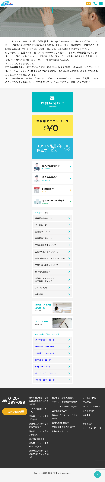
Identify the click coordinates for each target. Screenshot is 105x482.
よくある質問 (52, 287)
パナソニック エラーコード (52, 373)
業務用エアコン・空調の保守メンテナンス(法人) (39, 454)
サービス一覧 (52, 225)
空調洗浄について (52, 231)
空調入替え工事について (52, 245)
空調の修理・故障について (52, 251)
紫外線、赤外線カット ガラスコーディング (65, 417)
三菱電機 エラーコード (52, 346)
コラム (85, 419)
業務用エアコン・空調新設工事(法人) (38, 425)
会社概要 (52, 294)
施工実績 (86, 415)
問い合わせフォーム (91, 406)
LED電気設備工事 (52, 271)
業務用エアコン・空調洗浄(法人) (38, 418)
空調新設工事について (52, 238)
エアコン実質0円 (36, 438)
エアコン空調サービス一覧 (38, 410)
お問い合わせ (16, 411)
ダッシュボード (55, 78)
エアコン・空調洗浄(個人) (63, 397)
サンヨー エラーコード (52, 380)
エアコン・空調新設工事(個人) (65, 402)
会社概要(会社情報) (60, 422)
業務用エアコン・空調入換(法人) (38, 433)
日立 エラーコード (52, 360)
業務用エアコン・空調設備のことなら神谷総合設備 (38, 401)
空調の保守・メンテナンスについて (52, 258)
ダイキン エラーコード (52, 339)
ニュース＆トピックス (92, 428)
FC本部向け (88, 402)
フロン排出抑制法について (52, 265)
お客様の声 (87, 423)
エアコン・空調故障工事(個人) (65, 406)
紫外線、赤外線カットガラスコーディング (52, 279)
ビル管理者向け (89, 397)
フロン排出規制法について (63, 427)
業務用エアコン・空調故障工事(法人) (38, 445)
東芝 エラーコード (52, 366)
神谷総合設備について (52, 218)
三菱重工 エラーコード (52, 353)
